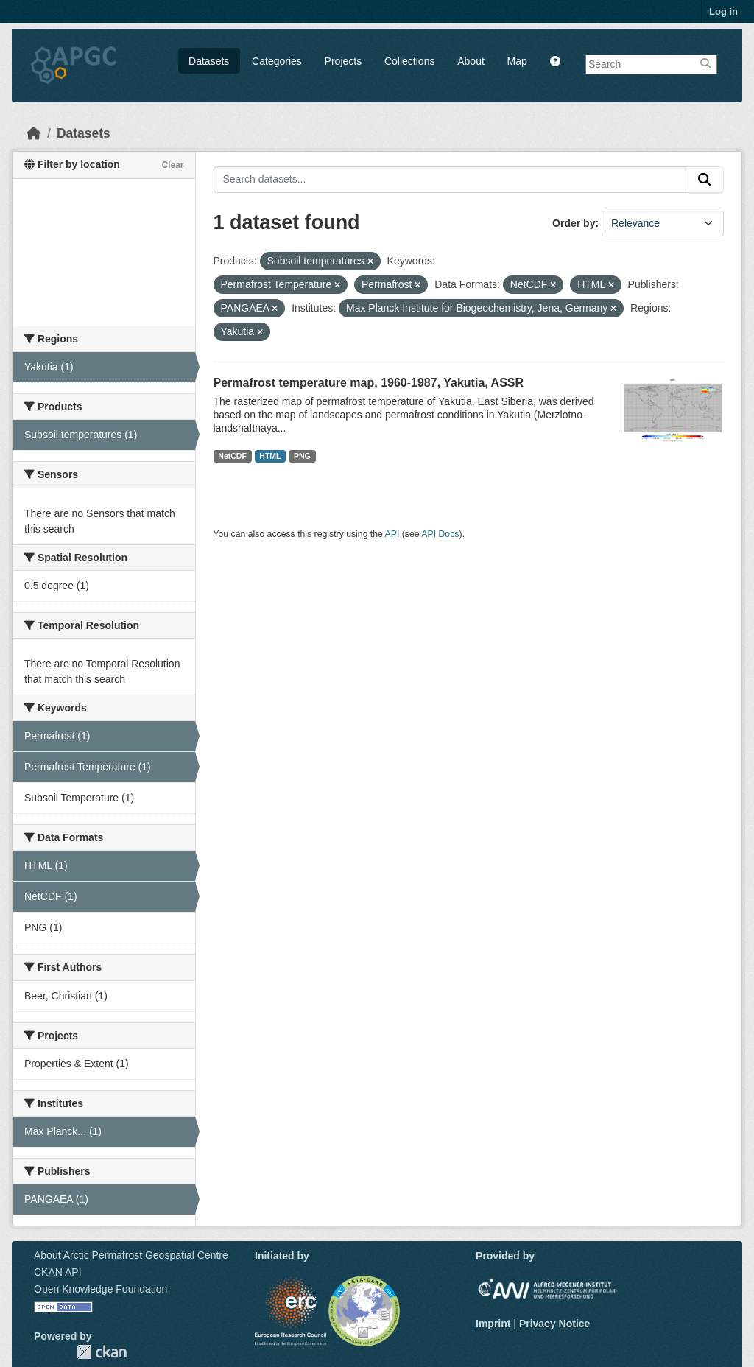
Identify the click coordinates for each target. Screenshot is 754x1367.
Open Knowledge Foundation (100, 1289)
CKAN (102, 1352)
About (471, 61)
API (392, 534)
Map (517, 61)
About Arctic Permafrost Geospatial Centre (131, 1255)
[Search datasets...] (450, 179)
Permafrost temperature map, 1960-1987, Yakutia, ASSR (369, 382)
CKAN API (58, 1272)
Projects (343, 61)
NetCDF (232, 455)
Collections (409, 61)
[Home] (34, 133)
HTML (270, 455)
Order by (573, 223)
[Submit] (705, 179)
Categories (277, 61)
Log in (723, 11)
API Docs (440, 534)
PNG (302, 455)
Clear (172, 165)
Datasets (208, 61)
